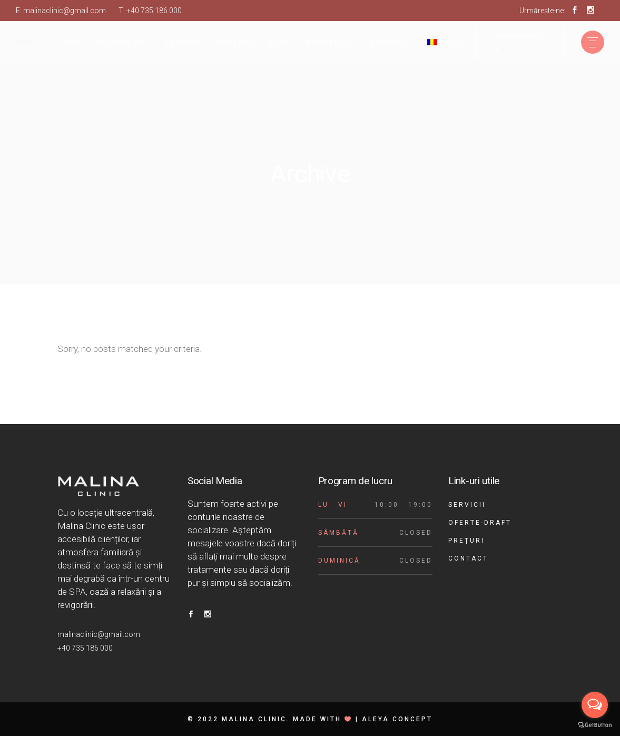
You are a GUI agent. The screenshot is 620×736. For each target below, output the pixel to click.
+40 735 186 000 (154, 10)
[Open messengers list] (595, 705)
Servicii (467, 504)
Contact (468, 558)
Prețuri (466, 540)
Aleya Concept (397, 719)
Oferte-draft (479, 522)
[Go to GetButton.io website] (595, 725)
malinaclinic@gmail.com (64, 10)
